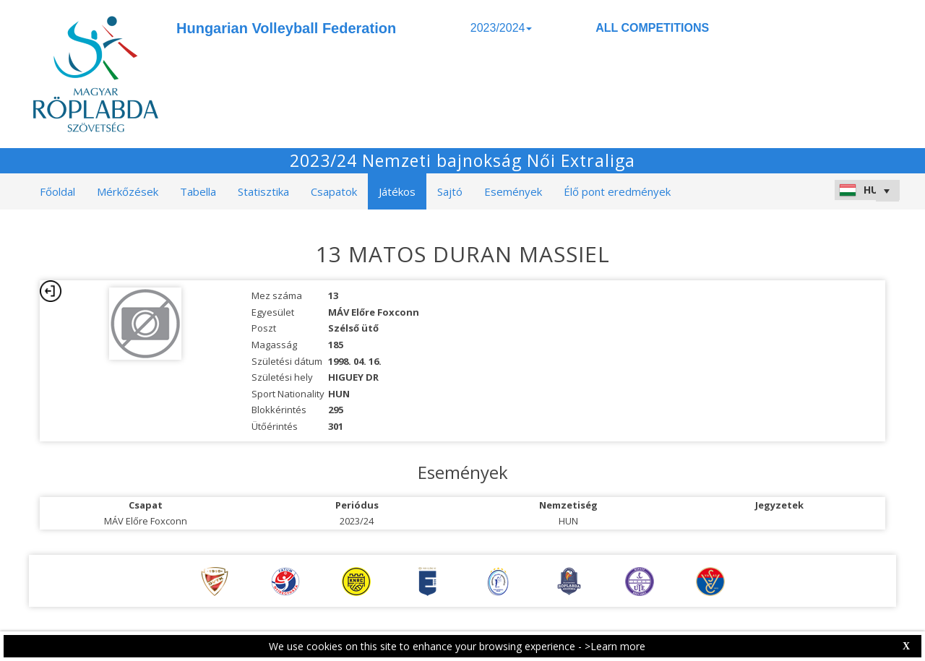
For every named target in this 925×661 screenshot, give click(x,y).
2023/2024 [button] (501, 28)
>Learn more (615, 646)
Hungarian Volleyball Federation (286, 28)
